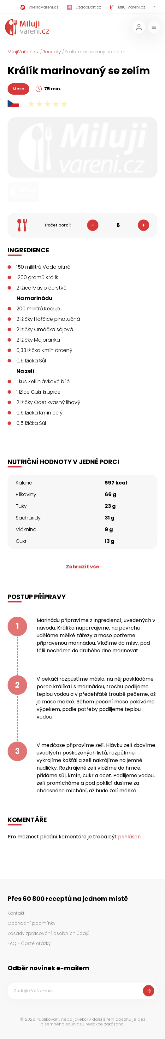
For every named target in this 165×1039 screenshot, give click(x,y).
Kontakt (16, 913)
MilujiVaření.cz (23, 52)
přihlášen (129, 836)
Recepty (52, 52)
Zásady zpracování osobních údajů (49, 933)
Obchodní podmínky (32, 923)
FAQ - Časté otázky (29, 943)
